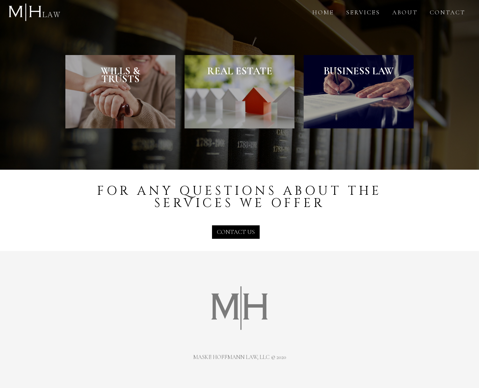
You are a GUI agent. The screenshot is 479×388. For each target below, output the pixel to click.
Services (361, 12)
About (403, 12)
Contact (446, 12)
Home (321, 12)
